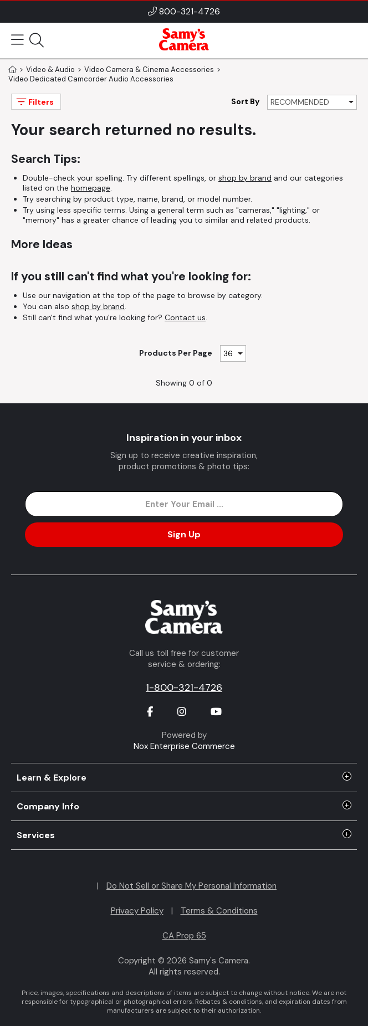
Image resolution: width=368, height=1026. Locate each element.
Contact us (185, 317)
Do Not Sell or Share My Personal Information (191, 885)
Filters (34, 102)
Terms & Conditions (219, 910)
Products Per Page (175, 353)
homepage (90, 188)
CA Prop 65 (184, 935)
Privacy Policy (137, 910)
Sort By (245, 101)
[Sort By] (312, 102)
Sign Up (184, 534)
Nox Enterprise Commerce (184, 746)
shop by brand (245, 178)
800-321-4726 (189, 11)
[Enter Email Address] (184, 504)
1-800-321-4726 (184, 687)
